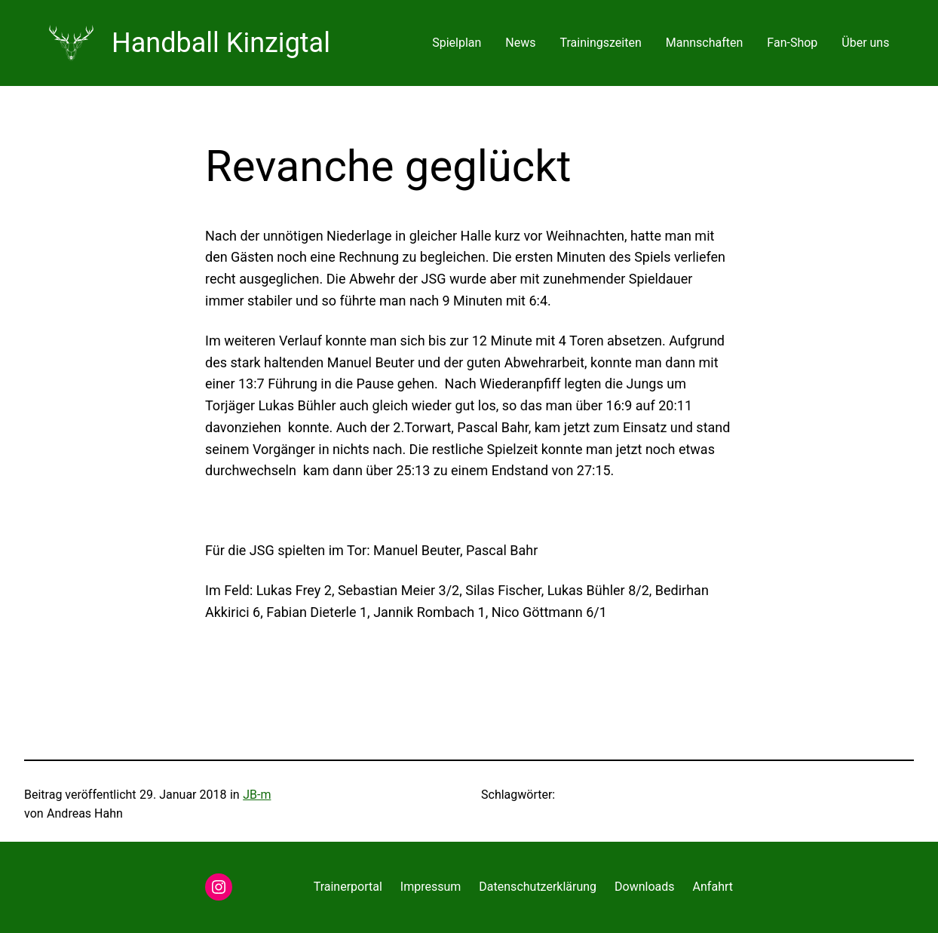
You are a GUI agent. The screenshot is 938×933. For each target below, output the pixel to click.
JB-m (257, 794)
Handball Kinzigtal (221, 43)
